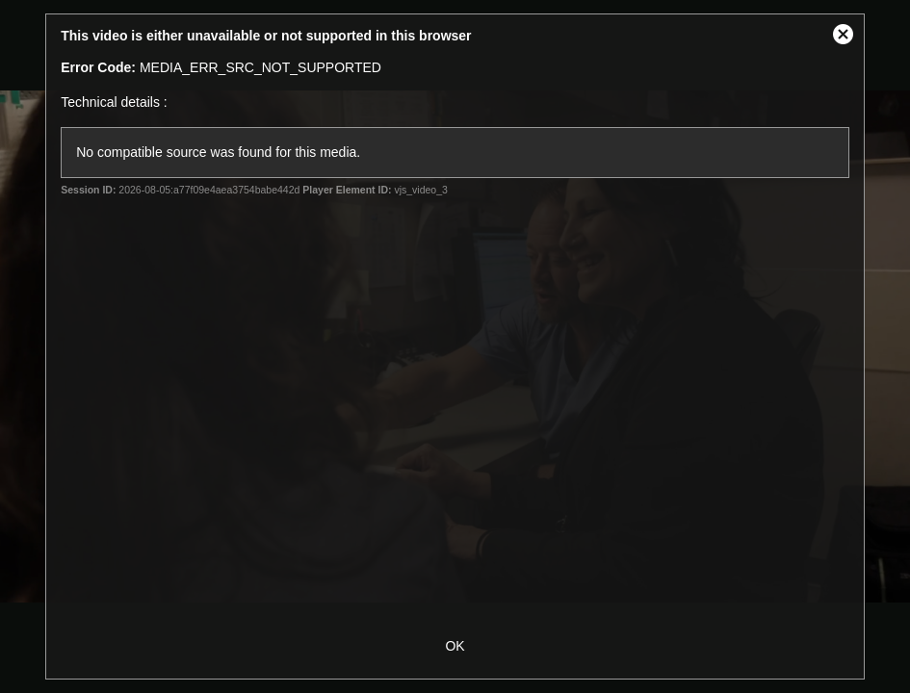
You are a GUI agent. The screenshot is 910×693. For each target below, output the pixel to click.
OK (454, 646)
